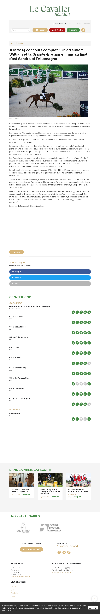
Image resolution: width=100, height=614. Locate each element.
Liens (13, 590)
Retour (16, 252)
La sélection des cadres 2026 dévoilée (78, 491)
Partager (16, 271)
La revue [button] (69, 24)
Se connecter (83, 30)
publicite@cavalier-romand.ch (61, 572)
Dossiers (86, 24)
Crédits (14, 586)
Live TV (89, 312)
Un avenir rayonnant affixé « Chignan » (21, 491)
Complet (26, 495)
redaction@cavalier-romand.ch (21, 576)
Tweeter (17, 277)
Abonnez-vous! (31, 549)
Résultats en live (85, 312)
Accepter (93, 608)
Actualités (59, 24)
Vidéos (78, 24)
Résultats (81, 312)
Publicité (73, 30)
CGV (13, 596)
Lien (15, 283)
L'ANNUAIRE (57, 30)
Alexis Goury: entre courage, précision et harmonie (50, 492)
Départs (77, 312)
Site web (73, 312)
